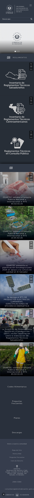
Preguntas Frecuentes (17, 457)
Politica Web (17, 454)
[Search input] (15, 18)
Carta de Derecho (17, 461)
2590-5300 (17, 482)
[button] (2, 38)
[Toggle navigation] (30, 5)
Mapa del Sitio (17, 450)
